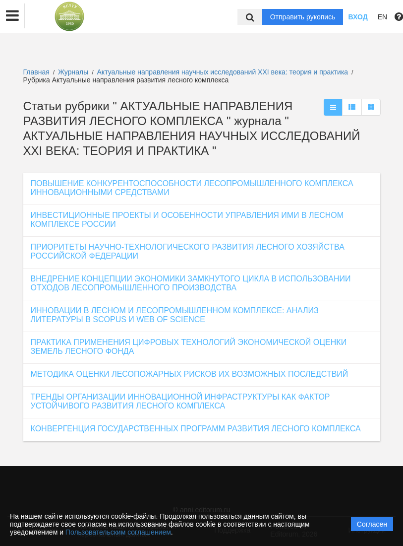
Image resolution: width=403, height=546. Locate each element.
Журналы (73, 72)
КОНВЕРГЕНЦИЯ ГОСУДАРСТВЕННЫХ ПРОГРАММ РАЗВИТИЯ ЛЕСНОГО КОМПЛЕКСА (196, 428)
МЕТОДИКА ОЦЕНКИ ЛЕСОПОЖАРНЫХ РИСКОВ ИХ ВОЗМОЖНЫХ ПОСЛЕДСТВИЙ (189, 374)
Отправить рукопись (303, 17)
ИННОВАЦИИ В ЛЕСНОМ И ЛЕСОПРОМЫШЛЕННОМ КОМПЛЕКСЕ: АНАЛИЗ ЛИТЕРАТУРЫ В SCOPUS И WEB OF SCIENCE (175, 315)
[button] (12, 15)
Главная (36, 72)
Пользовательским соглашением (118, 532)
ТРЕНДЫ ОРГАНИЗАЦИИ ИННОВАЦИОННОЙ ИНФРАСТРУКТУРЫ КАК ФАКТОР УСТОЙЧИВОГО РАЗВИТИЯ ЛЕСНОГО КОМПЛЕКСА (180, 401)
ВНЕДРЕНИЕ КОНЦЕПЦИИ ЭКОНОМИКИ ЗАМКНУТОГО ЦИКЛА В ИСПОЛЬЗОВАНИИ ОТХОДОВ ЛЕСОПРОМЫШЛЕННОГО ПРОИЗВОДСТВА (191, 283)
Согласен (372, 524)
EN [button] (382, 17)
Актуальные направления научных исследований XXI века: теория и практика (223, 72)
